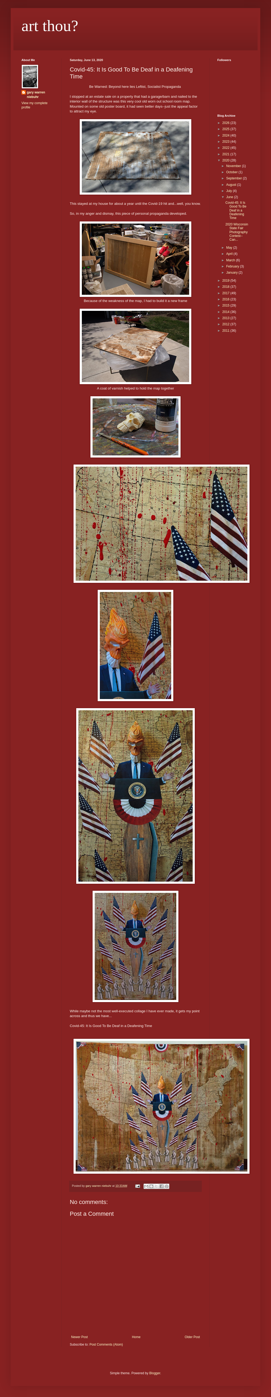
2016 (226, 299)
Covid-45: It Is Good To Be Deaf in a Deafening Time (235, 210)
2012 (226, 324)
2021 (226, 154)
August (231, 185)
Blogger (154, 1373)
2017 (226, 293)
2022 (226, 148)
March (231, 260)
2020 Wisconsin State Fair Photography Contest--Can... (236, 232)
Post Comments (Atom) (106, 1344)
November (234, 166)
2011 (226, 331)
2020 (226, 160)
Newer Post (79, 1337)
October (232, 172)
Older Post (192, 1337)
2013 (226, 318)
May (229, 248)
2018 (226, 287)
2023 (226, 142)
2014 (226, 312)
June (230, 197)
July (229, 191)
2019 (226, 280)
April (229, 254)
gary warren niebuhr (36, 94)
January (232, 272)
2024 (226, 135)
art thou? (49, 26)
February (233, 266)
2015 (226, 305)
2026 (226, 123)
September (234, 178)
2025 (226, 129)
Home (136, 1337)
